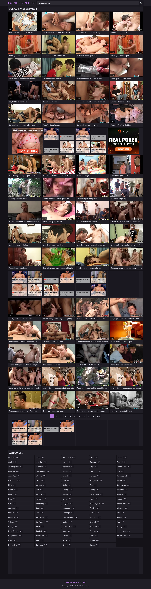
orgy (94, 466)
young (122, 526)
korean (67, 494)
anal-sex (14, 471)
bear (12, 498)
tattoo (122, 457)
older (67, 545)
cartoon (13, 508)
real (94, 498)
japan (67, 462)
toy (120, 471)
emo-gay (41, 462)
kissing (68, 489)
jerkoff (67, 475)
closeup (13, 517)
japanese (68, 466)
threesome (124, 466)
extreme (41, 475)
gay (40, 512)
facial (40, 480)
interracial (69, 457)
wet (120, 512)
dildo (12, 540)
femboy (41, 494)
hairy (40, 526)
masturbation (70, 517)
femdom (41, 498)
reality (95, 508)
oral (94, 457)
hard (40, 540)
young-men (123, 535)
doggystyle (14, 545)
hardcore (42, 545)
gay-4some (42, 521)
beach (12, 494)
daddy (12, 526)
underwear (123, 485)
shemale (95, 526)
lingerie (68, 503)
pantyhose (96, 480)
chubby (13, 512)
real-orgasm (97, 503)
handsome (42, 535)
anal (12, 462)
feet (39, 489)
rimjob (94, 512)
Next (99, 416)
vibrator (122, 489)
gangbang (42, 503)
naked (67, 535)
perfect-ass (96, 494)
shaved (95, 521)
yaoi (120, 521)
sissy (94, 535)
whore (121, 517)
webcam (122, 508)
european (41, 466)
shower (95, 531)
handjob (41, 531)
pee (93, 485)
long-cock (69, 508)
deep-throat (15, 531)
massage (68, 512)
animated (14, 475)
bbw (12, 485)
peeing (94, 489)
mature (67, 521)
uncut (121, 480)
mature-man (69, 526)
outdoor (95, 471)
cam (12, 503)
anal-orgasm (15, 466)
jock (66, 480)
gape (40, 508)
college (13, 521)
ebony (40, 457)
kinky (67, 485)
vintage (122, 494)
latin (67, 498)
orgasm (95, 462)
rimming (95, 517)
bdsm (13, 489)
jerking (67, 471)
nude (67, 540)
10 (93, 416)
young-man (123, 531)
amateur (14, 457)
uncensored (124, 475)
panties (95, 475)
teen (121, 462)
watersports (124, 503)
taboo (94, 545)
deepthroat (15, 535)
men (67, 531)
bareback (14, 480)
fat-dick (41, 485)
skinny (94, 540)
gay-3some (42, 517)
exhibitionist (42, 471)
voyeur (122, 498)
